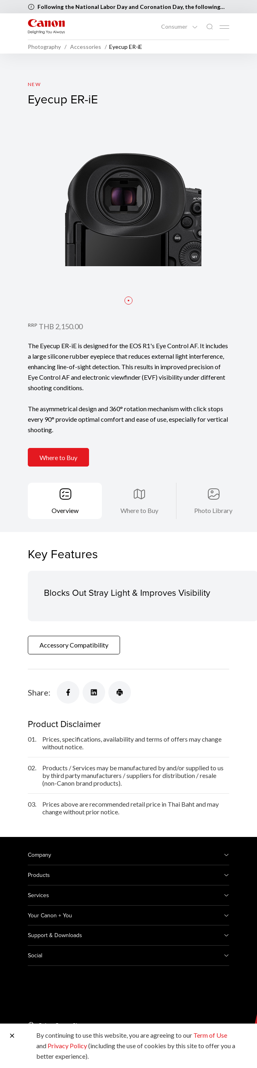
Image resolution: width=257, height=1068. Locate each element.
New (34, 84)
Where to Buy (58, 457)
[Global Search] (209, 26)
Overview (65, 510)
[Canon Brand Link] (46, 26)
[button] (128, 300)
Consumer (175, 26)
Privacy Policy (67, 1045)
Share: (39, 692)
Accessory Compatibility (73, 645)
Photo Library (213, 510)
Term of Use (210, 1035)
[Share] (68, 692)
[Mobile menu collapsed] (224, 27)
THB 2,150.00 (61, 326)
